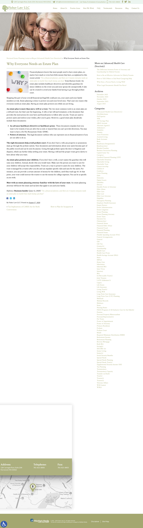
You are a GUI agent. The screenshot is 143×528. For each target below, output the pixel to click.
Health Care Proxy (103, 253)
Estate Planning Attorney (105, 214)
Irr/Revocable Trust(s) (105, 276)
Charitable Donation (104, 160)
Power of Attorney (103, 323)
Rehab (99, 333)
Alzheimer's (101, 128)
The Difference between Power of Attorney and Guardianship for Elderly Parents (113, 70)
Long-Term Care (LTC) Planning (108, 296)
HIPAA (99, 260)
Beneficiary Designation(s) (106, 144)
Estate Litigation (102, 210)
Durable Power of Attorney (106, 187)
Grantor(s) (100, 246)
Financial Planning (103, 230)
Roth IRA (100, 344)
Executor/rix (101, 219)
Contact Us (135, 8)
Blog (126, 8)
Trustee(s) (100, 378)
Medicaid (100, 298)
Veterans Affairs (102, 383)
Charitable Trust (102, 164)
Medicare (100, 303)
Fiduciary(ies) (101, 221)
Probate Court (102, 330)
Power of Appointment (105, 321)
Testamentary (101, 369)
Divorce (99, 185)
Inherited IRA (102, 267)
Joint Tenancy (101, 278)
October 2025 (101, 99)
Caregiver (100, 155)
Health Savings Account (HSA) (107, 255)
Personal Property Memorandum (108, 314)
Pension (99, 312)
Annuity (99, 132)
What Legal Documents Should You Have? (112, 85)
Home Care (101, 262)
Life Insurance (102, 287)
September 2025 (102, 101)
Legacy (99, 283)
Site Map (105, 521)
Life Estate (100, 285)
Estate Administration (104, 207)
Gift (98, 241)
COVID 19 (100, 169)
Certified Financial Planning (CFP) (109, 157)
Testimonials (107, 8)
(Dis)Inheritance (102, 114)
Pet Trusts (100, 319)
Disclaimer (95, 521)
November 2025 (102, 97)
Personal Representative (105, 317)
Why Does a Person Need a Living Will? (111, 82)
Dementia (100, 178)
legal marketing (67, 522)
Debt (98, 175)
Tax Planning (101, 367)
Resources (118, 8)
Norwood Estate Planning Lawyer (18, 58)
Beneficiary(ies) (102, 146)
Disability (100, 182)
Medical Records (102, 301)
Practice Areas (75, 8)
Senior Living (101, 351)
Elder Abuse (101, 189)
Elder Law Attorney (104, 196)
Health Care (101, 251)
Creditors (100, 171)
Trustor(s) (100, 380)
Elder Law (100, 194)
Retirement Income (103, 337)
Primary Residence (103, 326)
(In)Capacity (101, 116)
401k (98, 118)
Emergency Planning (104, 201)
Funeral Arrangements (105, 237)
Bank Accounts (102, 139)
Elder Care (100, 191)
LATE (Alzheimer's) (104, 280)
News (99, 305)
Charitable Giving (103, 162)
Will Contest (101, 385)
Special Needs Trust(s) (104, 362)
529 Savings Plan (103, 121)
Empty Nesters (102, 205)
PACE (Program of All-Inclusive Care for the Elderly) (115, 310)
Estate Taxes (101, 216)
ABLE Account (102, 123)
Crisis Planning (102, 173)
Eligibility (100, 198)
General (99, 239)
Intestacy (100, 271)
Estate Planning (102, 212)
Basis (98, 141)
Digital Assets (101, 180)
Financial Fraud (102, 228)
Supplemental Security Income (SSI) (109, 364)
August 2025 (101, 104)
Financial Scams (102, 232)
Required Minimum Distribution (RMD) (111, 335)
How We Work (88, 8)
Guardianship (101, 248)
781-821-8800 (114, 2)
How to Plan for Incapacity (61, 206)
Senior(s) (100, 353)
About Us (63, 8)
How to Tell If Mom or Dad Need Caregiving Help (114, 78)
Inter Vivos (101, 269)
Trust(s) (99, 376)
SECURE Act (101, 349)
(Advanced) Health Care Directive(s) (49, 58)
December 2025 (102, 94)
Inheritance (101, 264)
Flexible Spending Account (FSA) (108, 235)
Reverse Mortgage (103, 342)
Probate (99, 328)
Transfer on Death (103, 374)
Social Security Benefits (105, 355)
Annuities (100, 130)
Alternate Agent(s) (103, 125)
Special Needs (101, 358)
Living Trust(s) (102, 289)
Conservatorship (102, 166)
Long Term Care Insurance (106, 294)
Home (55, 8)
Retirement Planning (104, 339)
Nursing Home (102, 307)
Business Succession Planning (107, 150)
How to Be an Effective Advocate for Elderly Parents (115, 75)
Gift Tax (100, 244)
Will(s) (99, 387)
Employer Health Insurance (106, 203)
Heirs (99, 257)
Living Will (101, 292)
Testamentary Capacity (105, 371)
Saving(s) (100, 346)
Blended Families (103, 148)
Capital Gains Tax (103, 153)
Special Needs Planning (105, 360)
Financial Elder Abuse (104, 226)
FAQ (98, 8)
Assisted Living (102, 137)
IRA (98, 273)
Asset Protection (102, 134)
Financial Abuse (102, 223)
